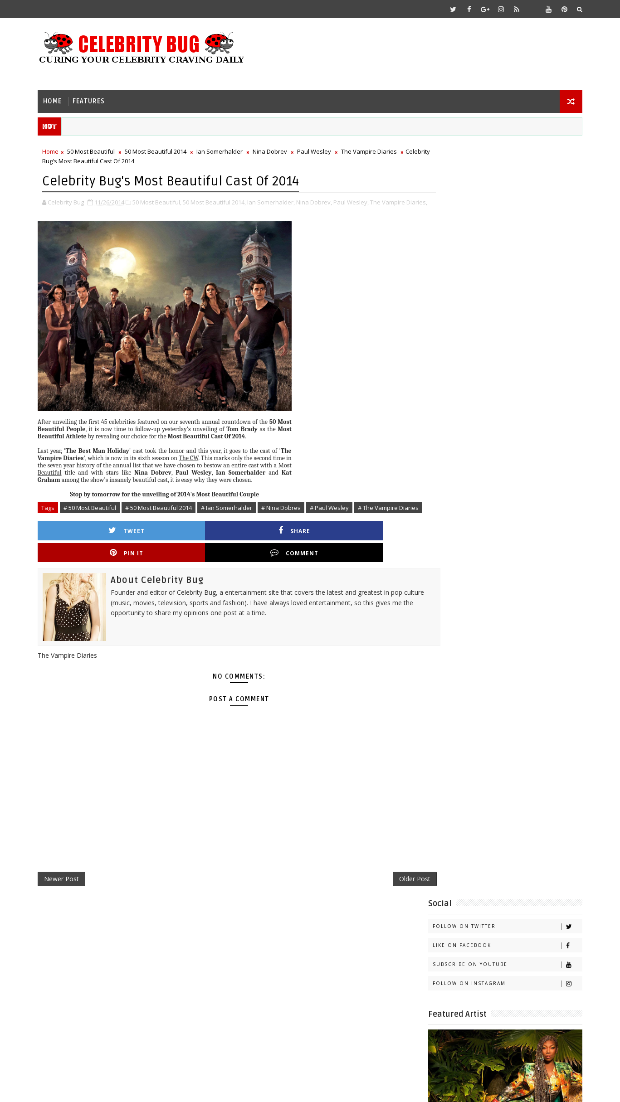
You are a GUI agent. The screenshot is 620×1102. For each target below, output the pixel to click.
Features (96, 98)
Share (185, 548)
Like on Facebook (500, 188)
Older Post (379, 877)
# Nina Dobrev (288, 515)
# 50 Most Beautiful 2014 (165, 515)
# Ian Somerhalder (233, 515)
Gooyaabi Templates (224, 1088)
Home (59, 98)
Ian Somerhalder (227, 150)
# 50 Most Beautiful (97, 515)
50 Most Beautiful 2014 (163, 150)
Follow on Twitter (500, 169)
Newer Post (68, 877)
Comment (366, 548)
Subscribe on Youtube (500, 207)
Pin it (276, 548)
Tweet (95, 548)
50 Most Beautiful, (164, 200)
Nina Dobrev (277, 150)
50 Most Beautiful (98, 150)
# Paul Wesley (336, 515)
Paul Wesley (321, 150)
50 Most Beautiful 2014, (221, 200)
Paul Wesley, (358, 200)
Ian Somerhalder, (278, 200)
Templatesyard (121, 1088)
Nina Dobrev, (321, 200)
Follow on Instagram (500, 226)
